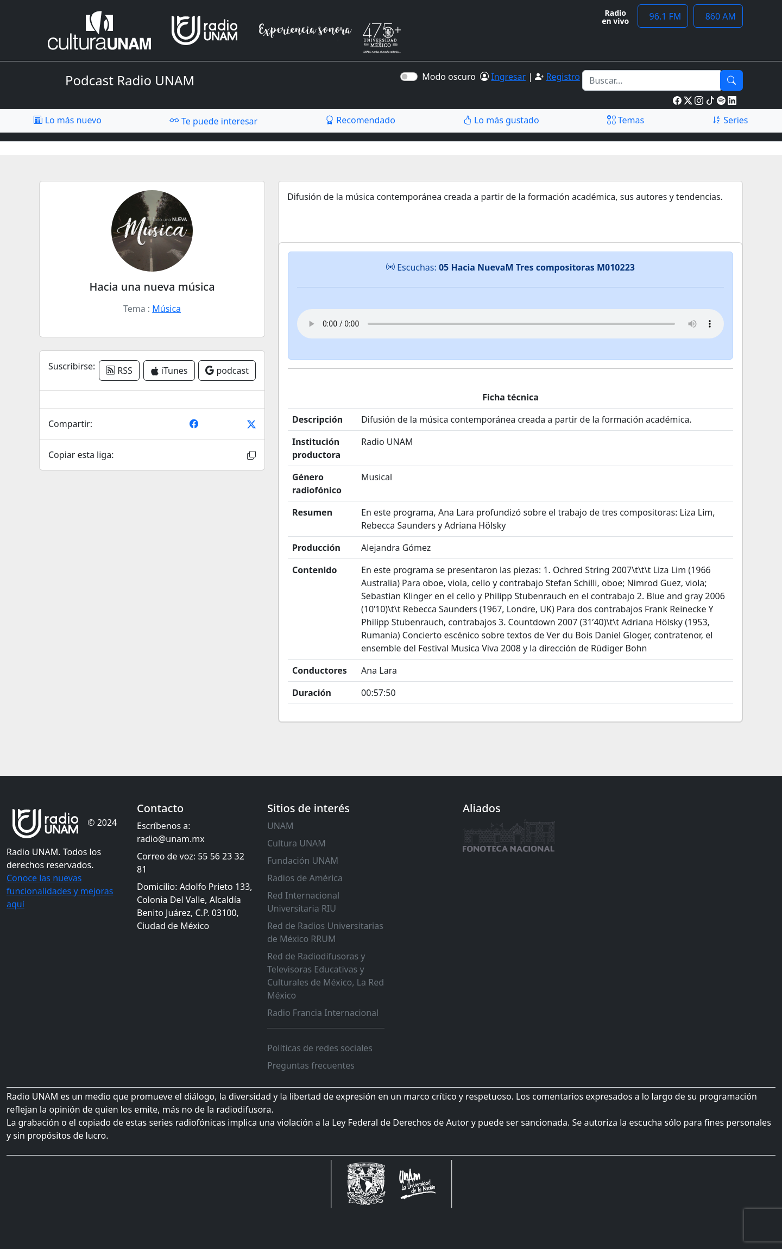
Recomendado (360, 120)
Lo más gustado (501, 120)
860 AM (718, 16)
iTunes (169, 370)
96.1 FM (663, 16)
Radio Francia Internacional (323, 1013)
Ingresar (508, 77)
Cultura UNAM (296, 843)
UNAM (280, 826)
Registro (562, 77)
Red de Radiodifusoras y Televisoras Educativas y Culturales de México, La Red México (325, 975)
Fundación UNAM (302, 861)
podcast (227, 370)
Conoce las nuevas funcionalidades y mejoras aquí (60, 891)
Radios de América (305, 878)
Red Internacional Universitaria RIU (303, 901)
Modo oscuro (451, 77)
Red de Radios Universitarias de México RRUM (325, 932)
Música (166, 309)
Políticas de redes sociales (320, 1048)
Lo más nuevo (67, 120)
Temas (626, 120)
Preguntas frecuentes (311, 1065)
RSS (119, 370)
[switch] (409, 76)
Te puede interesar (213, 120)
